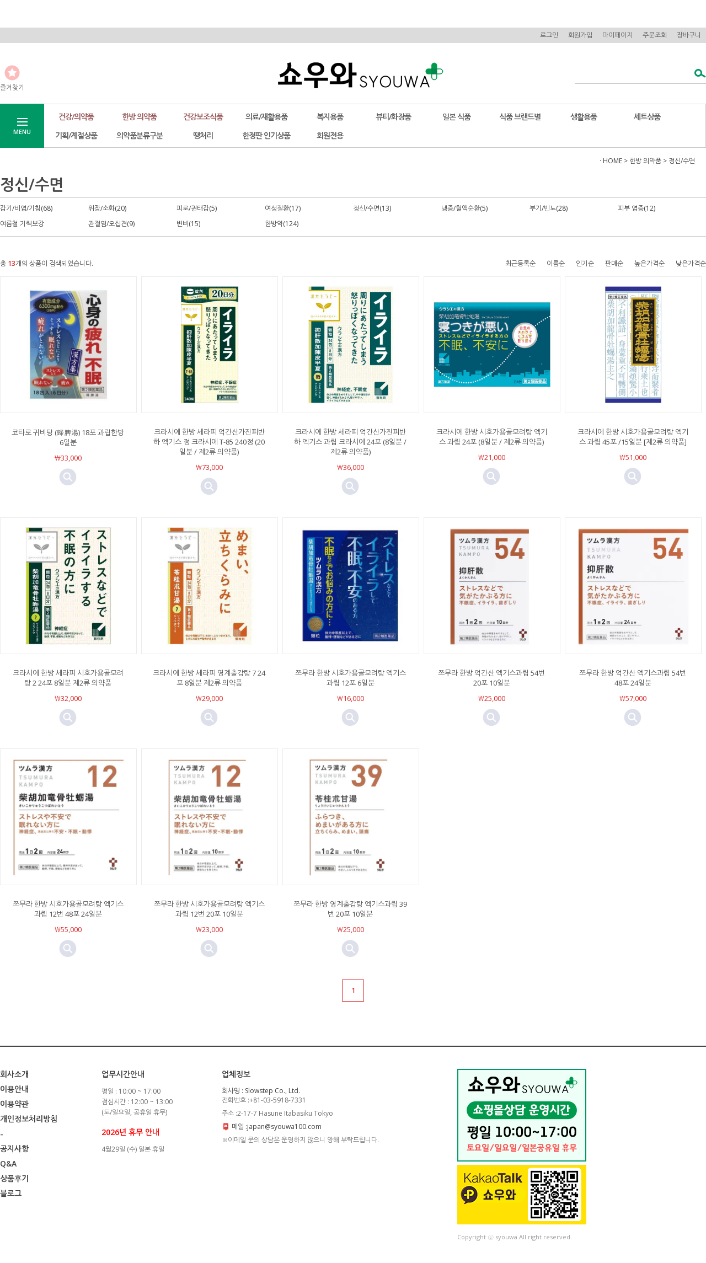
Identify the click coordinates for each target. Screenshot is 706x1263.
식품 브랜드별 (520, 116)
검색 (697, 74)
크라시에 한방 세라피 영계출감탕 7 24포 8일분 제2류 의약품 (209, 678)
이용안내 (14, 1089)
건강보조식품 (203, 116)
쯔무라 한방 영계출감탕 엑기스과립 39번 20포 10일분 (350, 909)
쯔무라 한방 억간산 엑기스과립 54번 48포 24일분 (632, 678)
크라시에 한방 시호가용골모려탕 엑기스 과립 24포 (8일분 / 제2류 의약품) (491, 437)
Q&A (8, 1163)
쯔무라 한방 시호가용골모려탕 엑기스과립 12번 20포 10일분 (209, 909)
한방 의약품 (139, 116)
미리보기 (68, 477)
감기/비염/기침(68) (26, 208)
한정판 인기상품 (266, 135)
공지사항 (14, 1148)
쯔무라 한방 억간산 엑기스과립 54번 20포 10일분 (491, 678)
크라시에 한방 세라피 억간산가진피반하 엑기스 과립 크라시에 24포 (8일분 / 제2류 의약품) (350, 442)
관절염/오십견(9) (111, 223)
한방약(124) (281, 223)
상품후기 (14, 1178)
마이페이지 (617, 35)
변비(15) (188, 223)
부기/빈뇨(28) (549, 208)
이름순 (556, 263)
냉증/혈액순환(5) (464, 208)
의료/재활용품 (266, 116)
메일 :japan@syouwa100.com (277, 1126)
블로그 (11, 1193)
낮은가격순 (691, 263)
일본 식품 (456, 116)
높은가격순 (649, 263)
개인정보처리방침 (28, 1119)
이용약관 (14, 1104)
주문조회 (655, 35)
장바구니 (689, 35)
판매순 (614, 263)
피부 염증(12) (636, 208)
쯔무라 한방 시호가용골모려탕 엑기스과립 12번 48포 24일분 (68, 909)
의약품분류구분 (139, 135)
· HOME (611, 160)
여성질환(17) (283, 208)
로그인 (549, 35)
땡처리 (203, 135)
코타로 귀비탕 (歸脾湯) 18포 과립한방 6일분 (68, 437)
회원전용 (330, 135)
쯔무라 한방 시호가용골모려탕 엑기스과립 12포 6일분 (350, 678)
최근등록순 (520, 263)
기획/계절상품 (76, 135)
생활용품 (583, 116)
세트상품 (647, 116)
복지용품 (330, 116)
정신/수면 (681, 160)
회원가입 (580, 35)
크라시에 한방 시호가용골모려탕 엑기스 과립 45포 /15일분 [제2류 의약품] (632, 437)
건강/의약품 (76, 116)
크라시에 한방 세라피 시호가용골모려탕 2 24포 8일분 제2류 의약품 (68, 678)
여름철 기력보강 (22, 223)
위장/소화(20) (107, 208)
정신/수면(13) (372, 208)
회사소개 (14, 1074)
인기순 (585, 263)
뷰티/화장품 (393, 116)
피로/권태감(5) (196, 208)
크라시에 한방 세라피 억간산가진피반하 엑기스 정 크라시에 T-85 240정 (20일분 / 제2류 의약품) (209, 442)
